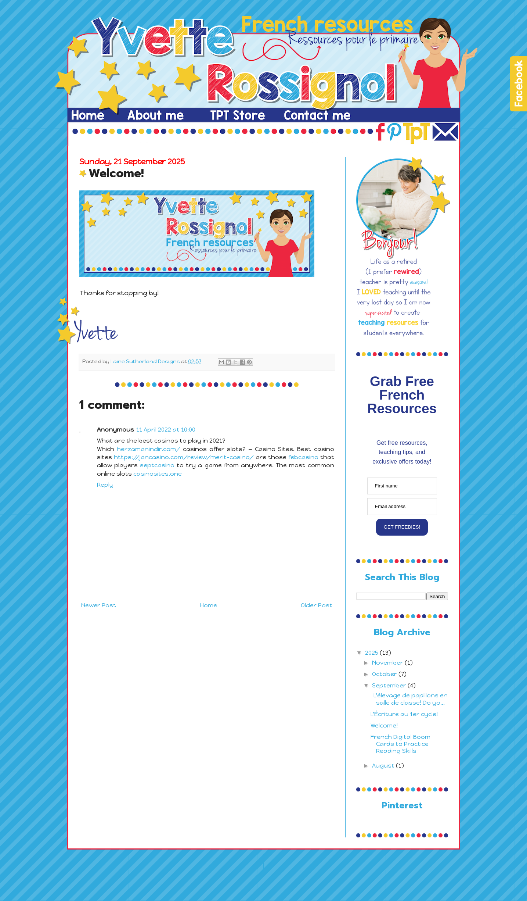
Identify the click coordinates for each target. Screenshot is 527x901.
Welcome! (384, 725)
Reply (105, 484)
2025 (372, 652)
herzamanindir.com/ (148, 449)
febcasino (303, 457)
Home (208, 605)
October (385, 674)
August (384, 765)
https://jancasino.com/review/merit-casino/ (184, 457)
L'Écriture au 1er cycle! (404, 714)
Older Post (316, 605)
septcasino (157, 465)
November (388, 662)
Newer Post (98, 605)
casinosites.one (157, 473)
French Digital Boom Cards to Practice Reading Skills (400, 743)
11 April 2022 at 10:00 (165, 429)
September (390, 685)
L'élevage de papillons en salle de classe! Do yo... (409, 699)
